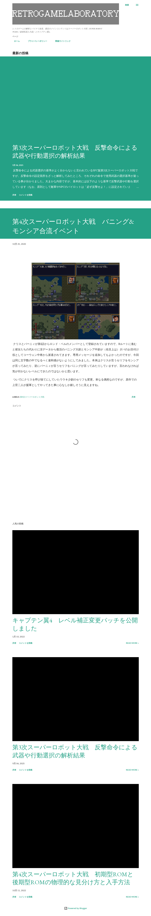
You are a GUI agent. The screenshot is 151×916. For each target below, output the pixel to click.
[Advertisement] (75, 499)
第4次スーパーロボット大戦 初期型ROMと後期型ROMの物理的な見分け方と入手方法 (72, 878)
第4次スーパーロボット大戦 (32, 397)
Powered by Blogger (75, 908)
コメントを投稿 (25, 195)
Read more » (132, 643)
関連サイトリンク (61, 41)
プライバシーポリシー (35, 41)
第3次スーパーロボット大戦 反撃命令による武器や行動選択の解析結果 (74, 152)
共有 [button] (14, 195)
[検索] (127, 5)
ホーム (15, 41)
